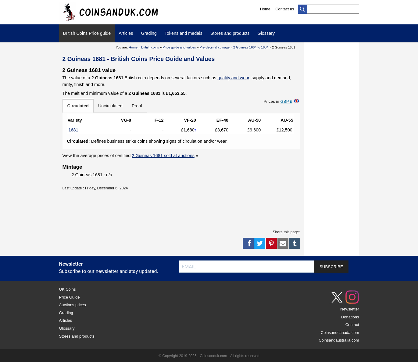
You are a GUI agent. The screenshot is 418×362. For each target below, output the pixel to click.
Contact (352, 324)
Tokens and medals (183, 33)
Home (265, 9)
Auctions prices (72, 305)
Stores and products (230, 33)
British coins (150, 47)
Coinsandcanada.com (340, 332)
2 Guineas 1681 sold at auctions (163, 155)
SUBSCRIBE (331, 266)
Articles (126, 33)
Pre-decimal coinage (215, 47)
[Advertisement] (181, 209)
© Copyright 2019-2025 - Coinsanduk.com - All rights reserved (209, 356)
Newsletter (349, 309)
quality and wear (233, 77)
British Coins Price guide (87, 33)
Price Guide (69, 297)
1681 (73, 129)
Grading (148, 33)
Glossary (266, 33)
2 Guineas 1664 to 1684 (250, 47)
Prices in (278, 101)
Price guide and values (179, 47)
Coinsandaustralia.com (339, 340)
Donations (350, 317)
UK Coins (67, 289)
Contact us (284, 9)
